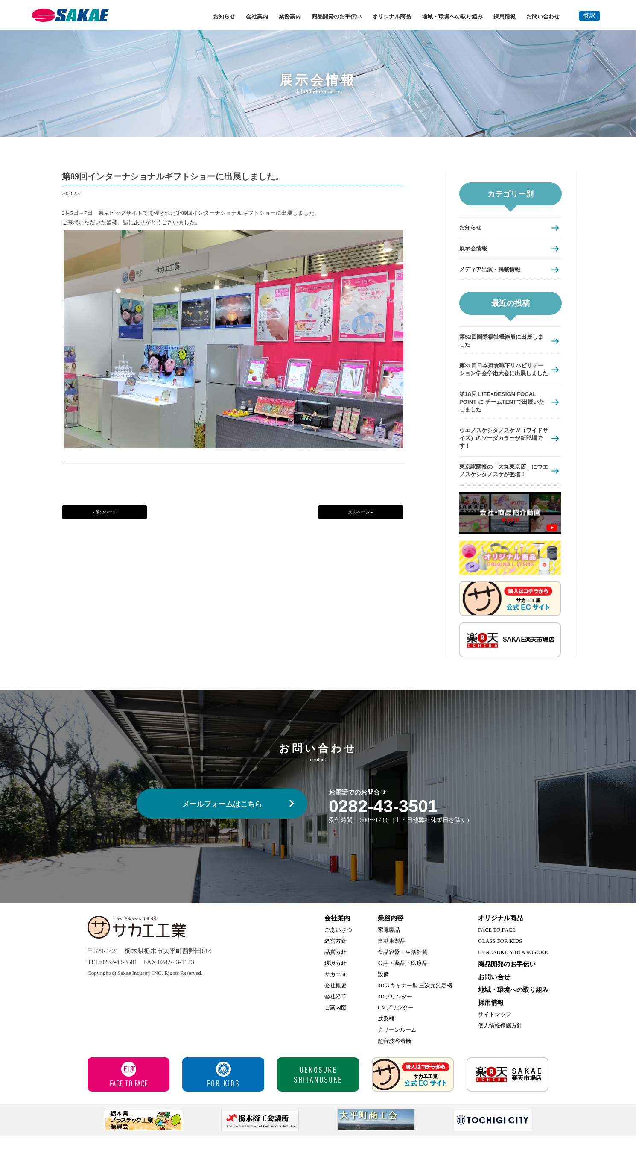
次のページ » (360, 512)
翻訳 (589, 15)
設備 (383, 997)
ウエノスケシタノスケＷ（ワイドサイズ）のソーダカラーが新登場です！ (501, 451)
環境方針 (335, 986)
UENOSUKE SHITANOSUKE (513, 974)
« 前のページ (104, 512)
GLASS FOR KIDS (500, 963)
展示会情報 (475, 248)
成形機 (386, 1041)
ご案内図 (335, 1030)
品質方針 (335, 974)
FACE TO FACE (497, 952)
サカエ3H (336, 997)
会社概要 (335, 1008)
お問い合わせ (543, 16)
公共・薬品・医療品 (403, 986)
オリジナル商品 (391, 16)
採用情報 (504, 16)
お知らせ (224, 16)
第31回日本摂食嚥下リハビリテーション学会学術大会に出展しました (501, 375)
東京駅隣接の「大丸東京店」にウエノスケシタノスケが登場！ (501, 488)
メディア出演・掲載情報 (494, 270)
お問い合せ (494, 999)
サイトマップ (494, 1037)
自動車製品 (392, 963)
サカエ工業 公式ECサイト (413, 1097)
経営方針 (335, 963)
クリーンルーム (397, 1052)
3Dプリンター (395, 1019)
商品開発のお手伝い (337, 16)
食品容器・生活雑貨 (403, 974)
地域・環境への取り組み (452, 16)
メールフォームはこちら (222, 827)
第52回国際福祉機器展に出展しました (501, 342)
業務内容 (390, 940)
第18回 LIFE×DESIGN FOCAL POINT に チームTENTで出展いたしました (503, 413)
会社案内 (257, 16)
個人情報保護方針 (500, 1048)
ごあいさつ (338, 952)
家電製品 (389, 952)
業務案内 (290, 16)
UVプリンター (396, 1030)
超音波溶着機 (394, 1063)
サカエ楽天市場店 (507, 1097)
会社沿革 (335, 1019)
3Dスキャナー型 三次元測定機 (415, 1008)
